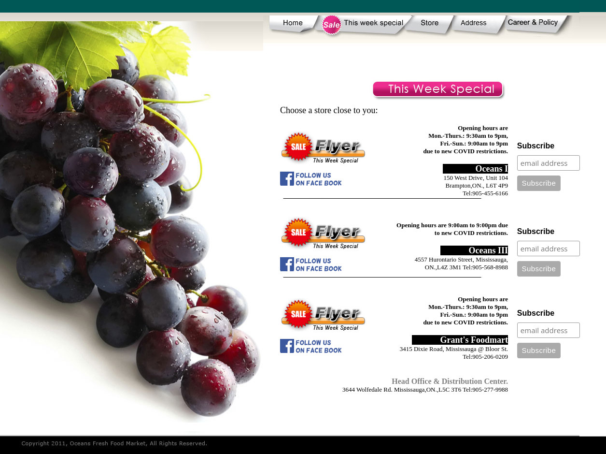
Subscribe (535, 146)
